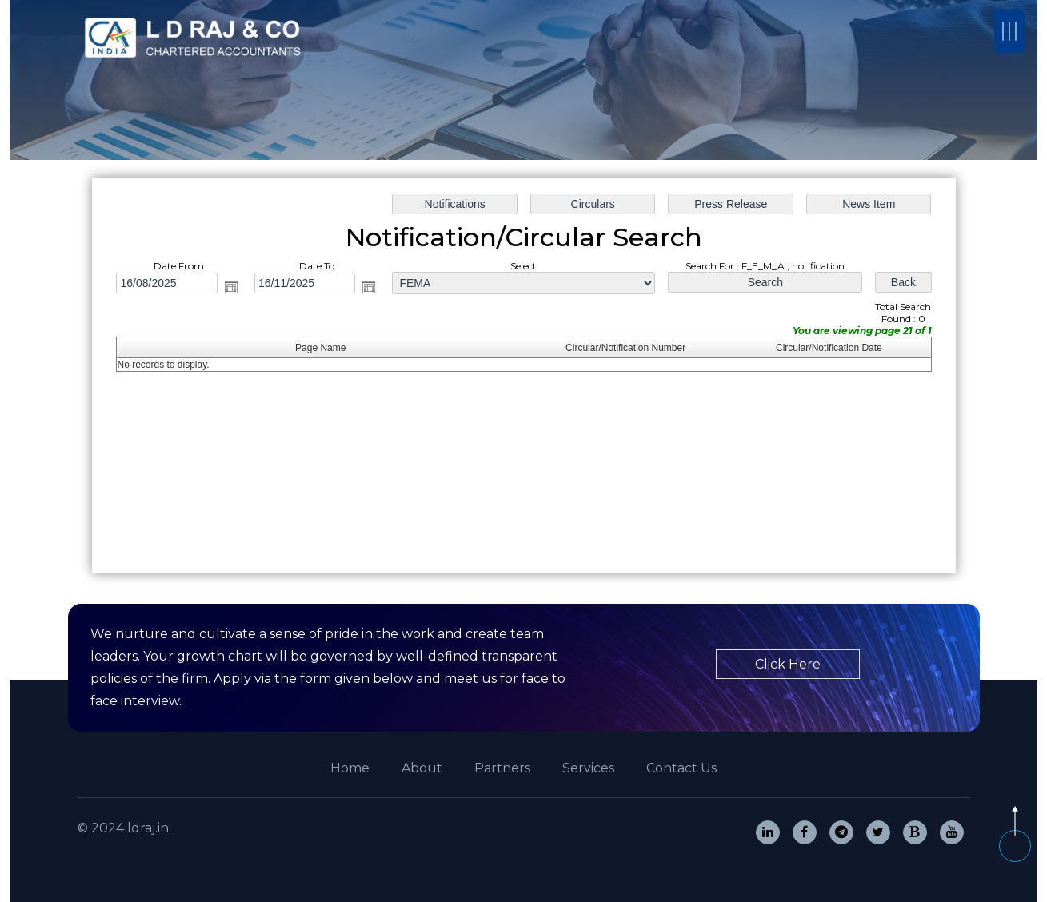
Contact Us (681, 768)
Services (588, 768)
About (422, 768)
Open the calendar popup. (230, 287)
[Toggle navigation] (1009, 31)
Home (350, 768)
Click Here (788, 664)
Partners (502, 768)
